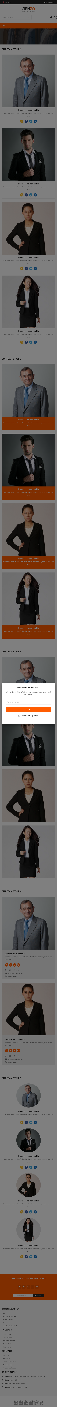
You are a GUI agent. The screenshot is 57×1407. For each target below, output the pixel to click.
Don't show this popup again (29, 716)
